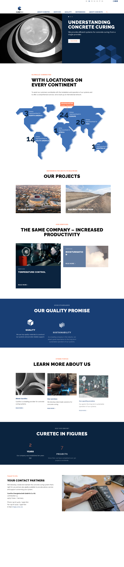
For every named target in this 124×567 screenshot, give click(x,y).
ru (94, 1)
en (89, 1)
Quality (68, 12)
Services (57, 12)
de (86, 1)
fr (92, 1)
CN (102, 1)
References (80, 12)
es (97, 1)
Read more (74, 41)
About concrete (96, 12)
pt (99, 1)
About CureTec (43, 12)
